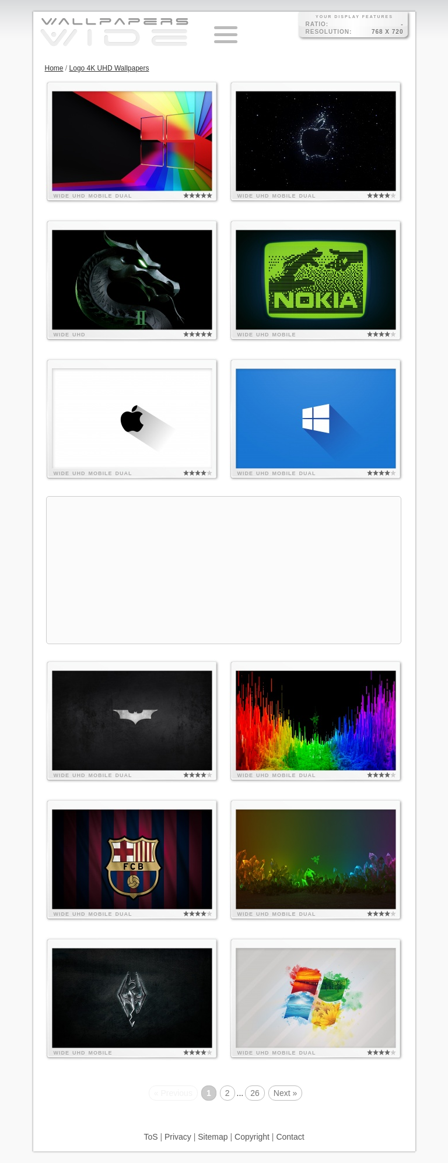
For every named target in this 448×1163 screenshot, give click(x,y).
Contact (290, 1136)
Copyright (252, 1136)
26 (255, 1093)
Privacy (177, 1136)
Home (54, 68)
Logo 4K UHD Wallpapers (109, 68)
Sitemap (213, 1136)
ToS (151, 1136)
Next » (285, 1093)
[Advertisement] (224, 570)
